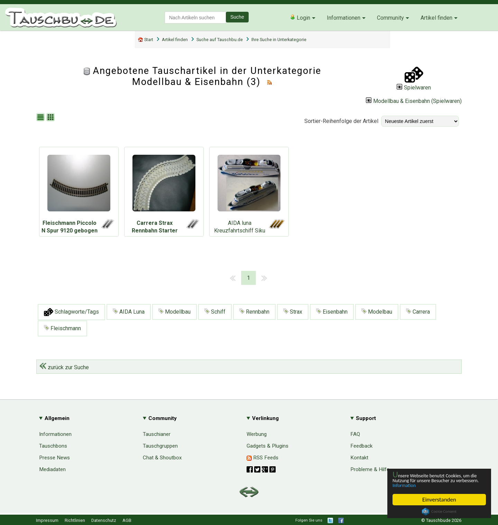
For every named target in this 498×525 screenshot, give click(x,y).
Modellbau (174, 311)
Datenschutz (103, 520)
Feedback (361, 446)
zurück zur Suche (64, 367)
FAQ (355, 434)
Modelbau (376, 311)
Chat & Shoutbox (162, 458)
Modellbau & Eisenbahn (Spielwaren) (414, 101)
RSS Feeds (262, 458)
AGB (126, 520)
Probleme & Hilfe (369, 469)
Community (390, 18)
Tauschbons (53, 446)
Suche (237, 17)
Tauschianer (156, 434)
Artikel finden (436, 18)
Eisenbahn (332, 311)
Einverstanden (439, 499)
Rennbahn (254, 311)
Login (300, 17)
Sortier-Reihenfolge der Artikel (341, 121)
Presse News (54, 458)
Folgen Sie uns (308, 520)
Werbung (257, 434)
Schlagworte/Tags (71, 312)
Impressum (47, 520)
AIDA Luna (129, 311)
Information (436, 485)
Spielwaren (414, 87)
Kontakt (359, 458)
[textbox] (195, 17)
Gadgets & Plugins (267, 446)
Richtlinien (75, 520)
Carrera (418, 311)
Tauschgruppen (160, 446)
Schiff (214, 311)
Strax (292, 311)
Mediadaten (52, 469)
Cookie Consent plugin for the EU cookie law (439, 511)
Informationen (343, 18)
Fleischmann (62, 328)
